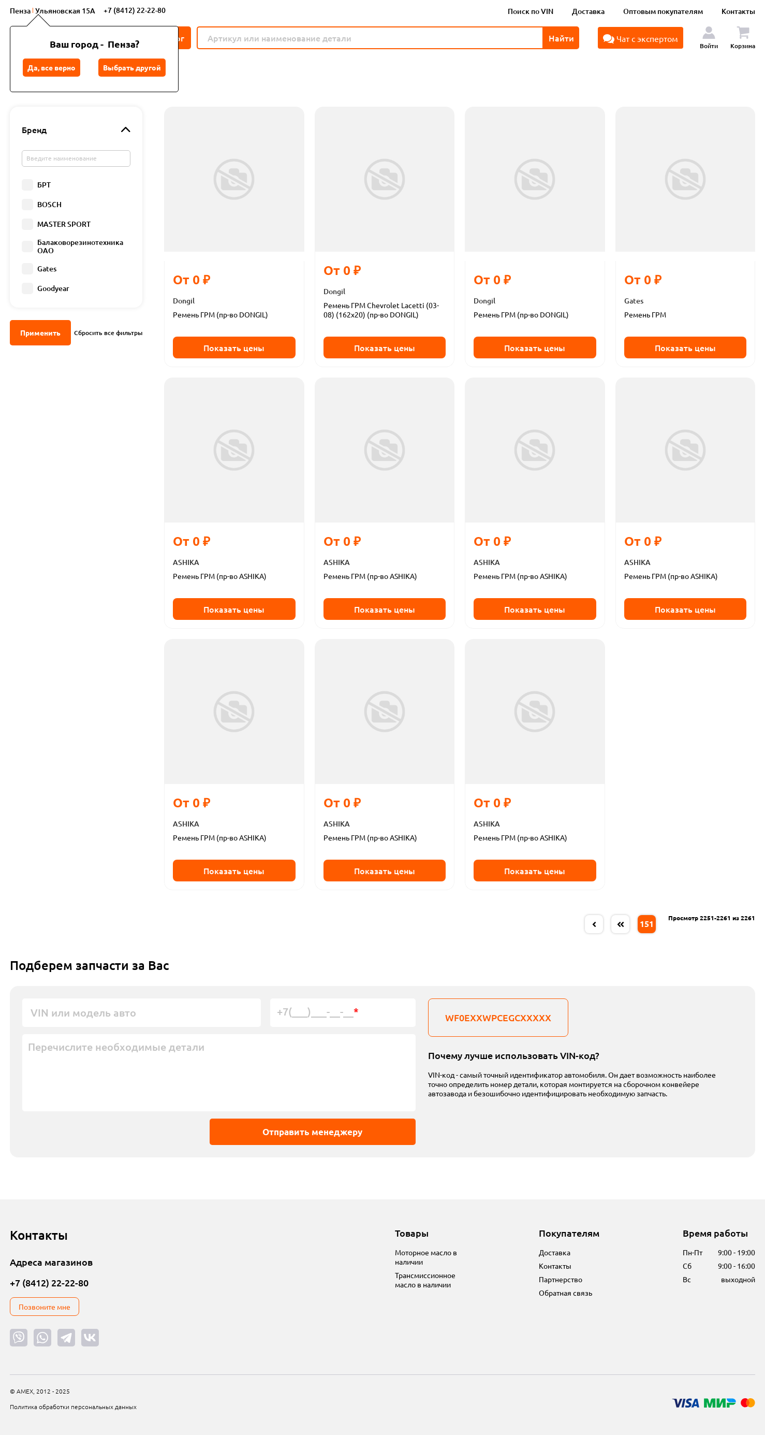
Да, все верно (51, 67)
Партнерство (560, 1279)
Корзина (742, 38)
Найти (561, 38)
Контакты (738, 11)
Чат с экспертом (640, 38)
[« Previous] (594, 924)
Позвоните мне (44, 1306)
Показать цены (233, 347)
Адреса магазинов (51, 1262)
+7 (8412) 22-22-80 (135, 10)
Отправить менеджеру (309, 1131)
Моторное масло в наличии (426, 1257)
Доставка (588, 11)
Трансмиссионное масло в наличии (425, 1279)
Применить (40, 332)
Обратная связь (565, 1292)
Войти (709, 38)
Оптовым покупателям (663, 11)
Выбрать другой (132, 67)
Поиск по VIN (530, 11)
